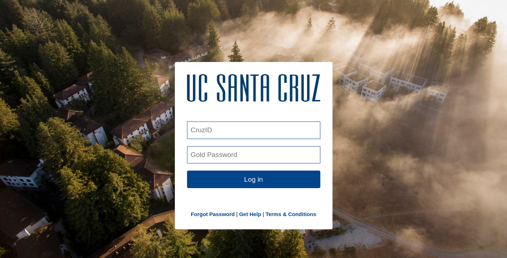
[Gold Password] (253, 155)
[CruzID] (253, 130)
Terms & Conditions (291, 214)
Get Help (250, 214)
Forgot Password (213, 214)
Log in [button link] (253, 179)
